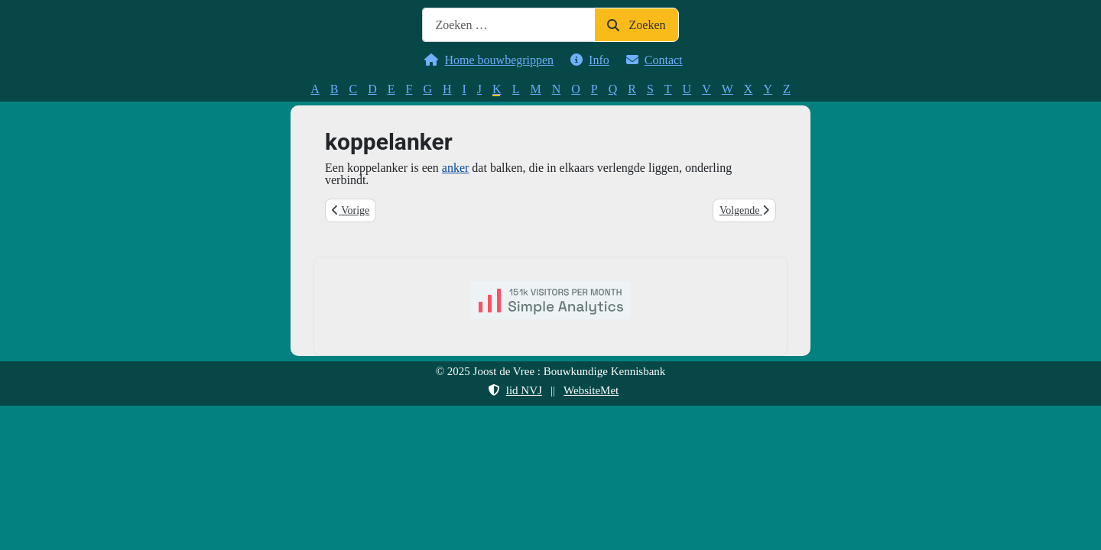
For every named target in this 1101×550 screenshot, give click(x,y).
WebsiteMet (591, 390)
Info (586, 59)
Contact (651, 59)
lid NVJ (512, 390)
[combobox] (508, 25)
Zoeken (636, 24)
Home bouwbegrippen (486, 59)
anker (455, 167)
